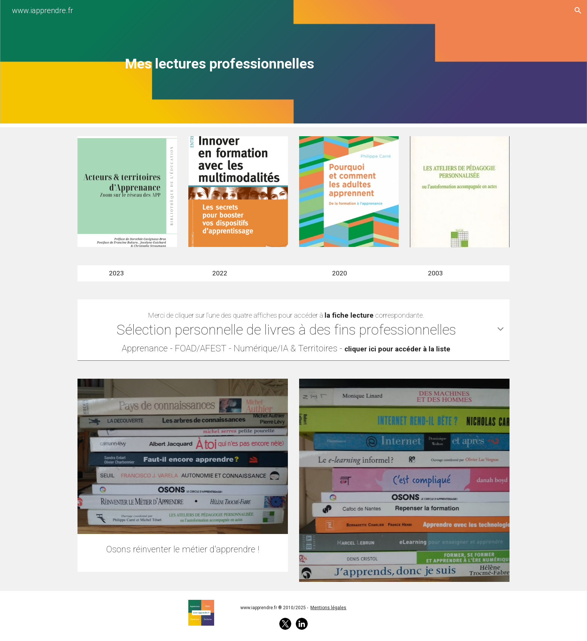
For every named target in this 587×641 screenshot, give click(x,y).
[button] (578, 10)
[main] (219, 63)
